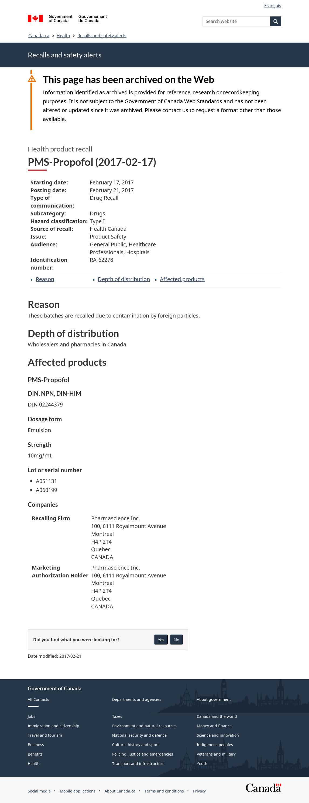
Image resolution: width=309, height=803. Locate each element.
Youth (202, 763)
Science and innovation (218, 735)
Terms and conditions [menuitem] (164, 791)
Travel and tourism (45, 735)
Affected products (182, 279)
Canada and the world (217, 716)
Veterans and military (216, 754)
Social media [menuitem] (39, 791)
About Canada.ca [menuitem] (120, 791)
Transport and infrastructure (138, 763)
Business (36, 744)
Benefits (35, 754)
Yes (161, 639)
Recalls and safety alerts (101, 36)
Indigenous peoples (215, 744)
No (176, 639)
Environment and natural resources (144, 725)
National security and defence (139, 735)
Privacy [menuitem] (199, 791)
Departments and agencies (136, 699)
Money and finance (214, 725)
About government (214, 699)
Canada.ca (38, 36)
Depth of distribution (124, 279)
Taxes (117, 716)
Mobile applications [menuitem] (77, 791)
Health (63, 36)
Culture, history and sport (135, 744)
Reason (45, 279)
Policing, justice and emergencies (142, 754)
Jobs (31, 716)
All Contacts (38, 699)
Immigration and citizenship (53, 725)
